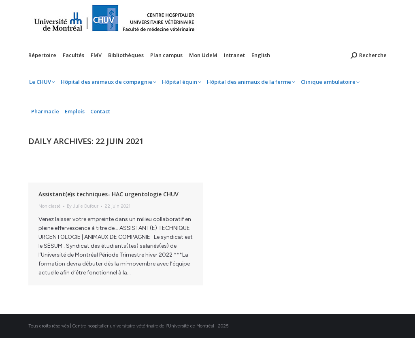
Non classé (49, 206)
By (82, 206)
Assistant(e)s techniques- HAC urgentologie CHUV (108, 194)
